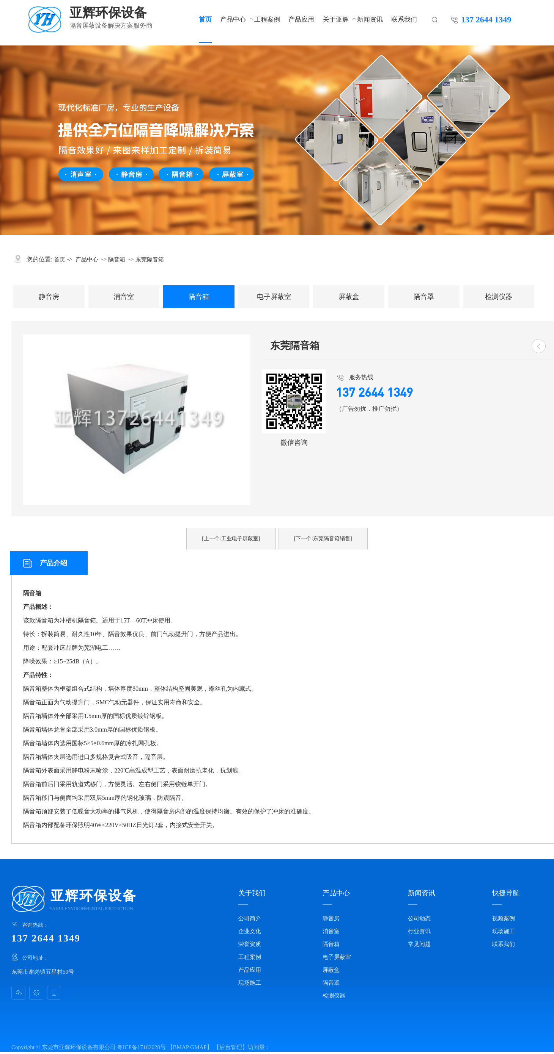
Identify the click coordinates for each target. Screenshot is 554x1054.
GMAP (198, 1047)
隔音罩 (424, 296)
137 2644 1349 (486, 19)
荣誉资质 (249, 944)
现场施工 (249, 983)
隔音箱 (116, 259)
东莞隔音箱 (149, 259)
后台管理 (230, 1047)
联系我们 (404, 19)
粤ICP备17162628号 (141, 1047)
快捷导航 (505, 893)
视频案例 (503, 918)
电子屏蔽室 (274, 296)
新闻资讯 (370, 19)
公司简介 (249, 918)
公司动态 (419, 918)
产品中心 (233, 19)
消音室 (123, 296)
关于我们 (252, 893)
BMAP (181, 1047)
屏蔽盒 (348, 296)
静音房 (49, 296)
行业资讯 (419, 931)
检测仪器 (498, 296)
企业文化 (249, 931)
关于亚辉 (336, 19)
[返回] (539, 346)
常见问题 (419, 944)
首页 (205, 19)
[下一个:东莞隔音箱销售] (323, 538)
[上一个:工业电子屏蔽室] (231, 538)
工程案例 (267, 19)
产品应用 (301, 19)
